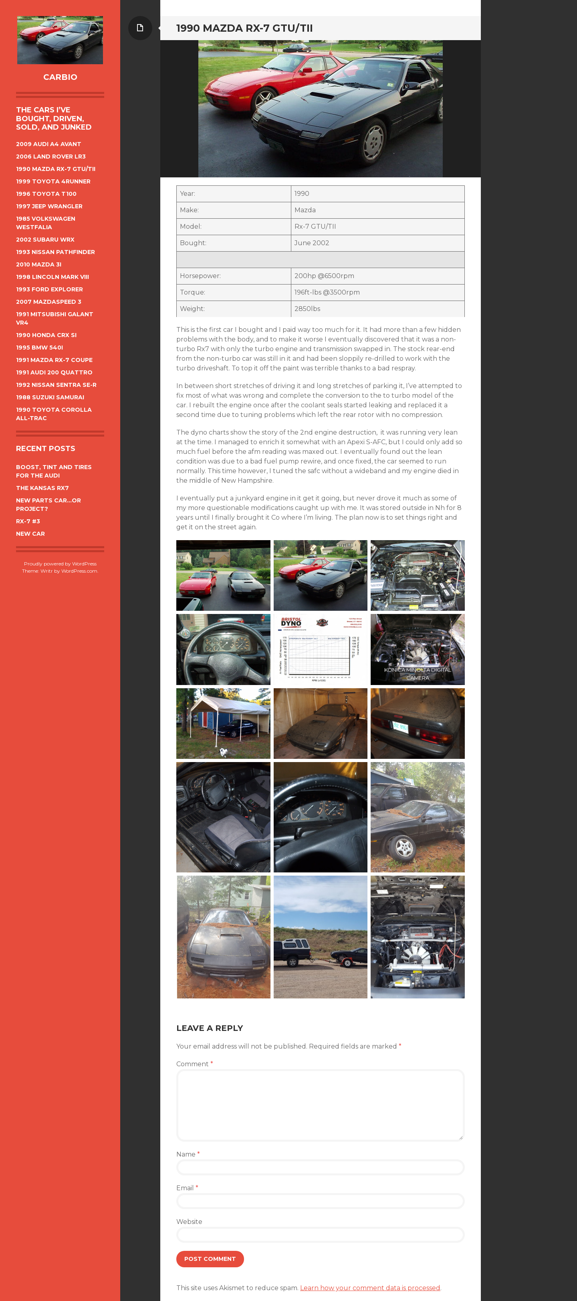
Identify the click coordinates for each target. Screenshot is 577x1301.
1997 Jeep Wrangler (49, 206)
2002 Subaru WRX (45, 239)
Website (189, 1222)
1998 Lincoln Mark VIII (52, 277)
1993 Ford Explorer (49, 289)
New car (30, 533)
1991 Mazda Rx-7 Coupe (54, 360)
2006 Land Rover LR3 (51, 156)
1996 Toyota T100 (46, 193)
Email (187, 1188)
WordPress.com (79, 571)
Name (188, 1154)
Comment (194, 1064)
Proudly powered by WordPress (60, 564)
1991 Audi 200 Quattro (54, 372)
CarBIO (60, 77)
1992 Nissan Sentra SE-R (56, 384)
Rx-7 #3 (28, 521)
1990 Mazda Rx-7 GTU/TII (55, 169)
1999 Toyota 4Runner (53, 181)
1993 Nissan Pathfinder (55, 252)
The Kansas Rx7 (42, 488)
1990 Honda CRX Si (46, 335)
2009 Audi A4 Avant (48, 144)
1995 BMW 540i (39, 347)
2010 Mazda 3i (38, 264)
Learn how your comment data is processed (370, 1288)
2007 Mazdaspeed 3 (48, 301)
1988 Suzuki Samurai (50, 397)
